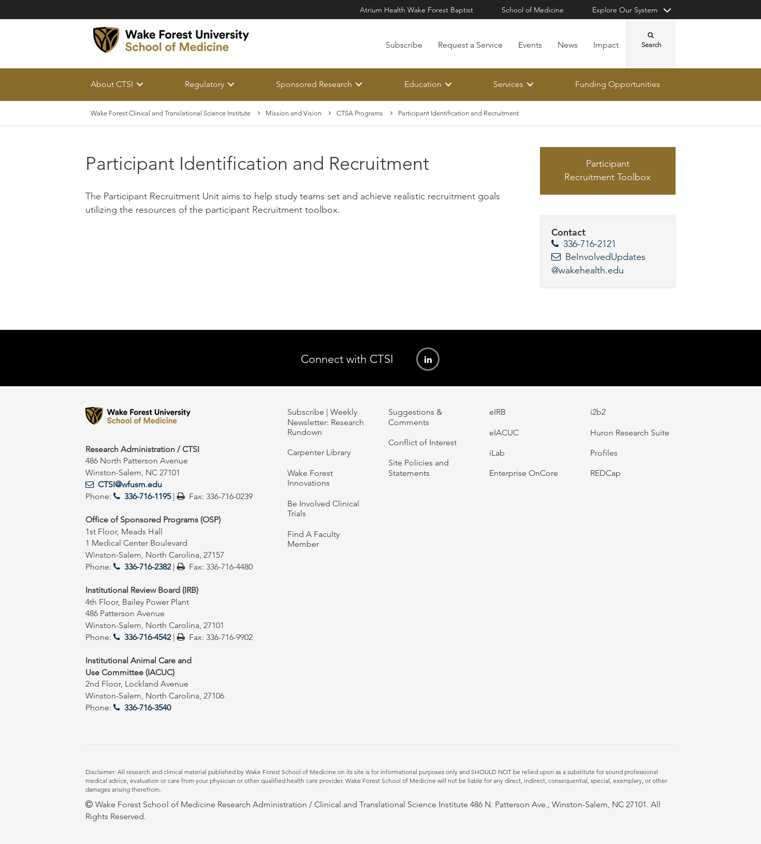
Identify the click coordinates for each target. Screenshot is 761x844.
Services (508, 84)
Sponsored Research (314, 84)
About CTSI (112, 84)
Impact (606, 45)
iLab (497, 453)
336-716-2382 (147, 567)
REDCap (605, 473)
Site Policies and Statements (418, 467)
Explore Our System (624, 9)
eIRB (497, 412)
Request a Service (470, 45)
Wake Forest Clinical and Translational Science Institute (171, 113)
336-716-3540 (147, 707)
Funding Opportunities (617, 84)
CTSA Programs (359, 113)
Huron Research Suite (629, 433)
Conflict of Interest (422, 442)
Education (423, 84)
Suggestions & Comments (415, 417)
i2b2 (598, 412)
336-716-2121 (589, 244)
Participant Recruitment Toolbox (607, 170)
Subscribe (404, 45)
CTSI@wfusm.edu (130, 484)
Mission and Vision (293, 113)
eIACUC (504, 433)
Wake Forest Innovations (310, 478)
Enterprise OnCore (523, 473)
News (568, 45)
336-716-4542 (147, 637)
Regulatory (204, 84)
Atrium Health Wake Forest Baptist (416, 9)
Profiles (604, 453)
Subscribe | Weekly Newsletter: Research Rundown (325, 422)
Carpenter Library (318, 452)
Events (530, 45)
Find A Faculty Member (313, 539)
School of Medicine (533, 9)
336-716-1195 (147, 496)
